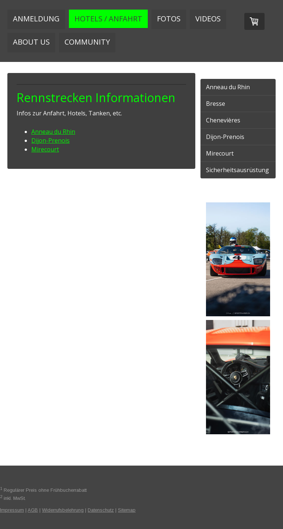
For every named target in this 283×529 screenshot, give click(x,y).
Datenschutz (101, 510)
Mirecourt (45, 149)
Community (87, 42)
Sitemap (127, 510)
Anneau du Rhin (53, 132)
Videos (208, 19)
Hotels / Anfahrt (108, 19)
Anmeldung (36, 19)
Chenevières (223, 120)
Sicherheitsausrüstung (237, 170)
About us (31, 42)
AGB (33, 510)
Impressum (12, 510)
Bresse (215, 104)
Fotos (169, 19)
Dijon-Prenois (50, 140)
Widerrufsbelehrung (63, 510)
